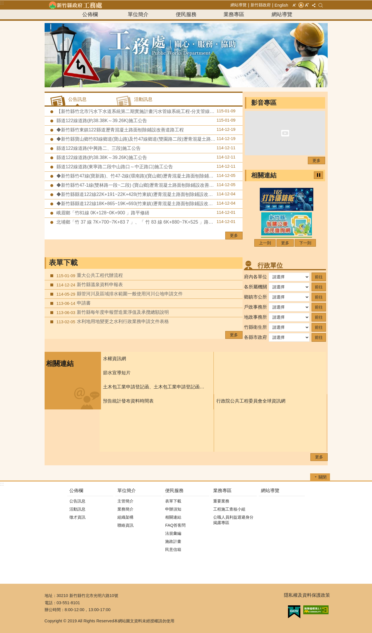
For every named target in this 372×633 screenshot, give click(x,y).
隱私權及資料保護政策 (307, 595)
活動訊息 (77, 509)
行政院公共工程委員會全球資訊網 (250, 400)
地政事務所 (255, 317)
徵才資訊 (77, 517)
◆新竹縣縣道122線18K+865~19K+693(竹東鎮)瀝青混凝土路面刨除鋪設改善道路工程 (145, 203)
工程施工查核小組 (229, 509)
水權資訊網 (114, 358)
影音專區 (263, 102)
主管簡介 (125, 501)
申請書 (73, 303)
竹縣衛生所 (255, 327)
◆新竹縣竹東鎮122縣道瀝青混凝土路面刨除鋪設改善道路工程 (145, 129)
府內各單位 (255, 276)
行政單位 (270, 265)
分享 (314, 5)
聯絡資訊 (125, 525)
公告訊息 (77, 501)
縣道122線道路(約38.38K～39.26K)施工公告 (145, 120)
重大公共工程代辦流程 (89, 275)
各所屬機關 (255, 286)
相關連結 (263, 175)
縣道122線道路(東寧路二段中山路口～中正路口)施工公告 (145, 166)
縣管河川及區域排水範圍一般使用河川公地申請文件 (119, 293)
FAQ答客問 (175, 525)
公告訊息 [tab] (77, 99)
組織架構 (125, 517)
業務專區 (234, 14)
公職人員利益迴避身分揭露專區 (233, 520)
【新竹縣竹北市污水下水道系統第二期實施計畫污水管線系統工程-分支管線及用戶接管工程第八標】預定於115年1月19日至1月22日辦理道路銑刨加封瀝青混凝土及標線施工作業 (149, 111)
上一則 (265, 243)
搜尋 (320, 5)
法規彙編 (173, 533)
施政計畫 (173, 541)
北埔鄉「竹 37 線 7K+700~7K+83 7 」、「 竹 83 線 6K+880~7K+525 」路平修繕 (145, 221)
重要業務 (221, 501)
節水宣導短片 (117, 372)
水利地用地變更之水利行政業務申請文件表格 (112, 321)
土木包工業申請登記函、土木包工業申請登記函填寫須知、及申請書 (155, 386)
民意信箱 (173, 549)
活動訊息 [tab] (143, 99)
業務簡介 (125, 509)
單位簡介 (138, 14)
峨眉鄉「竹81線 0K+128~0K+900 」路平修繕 (145, 212)
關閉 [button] (322, 477)
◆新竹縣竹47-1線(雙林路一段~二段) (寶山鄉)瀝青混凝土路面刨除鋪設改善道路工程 (145, 185)
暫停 (318, 175)
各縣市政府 (255, 337)
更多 (234, 235)
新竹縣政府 (261, 5)
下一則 (305, 243)
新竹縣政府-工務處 (75, 5)
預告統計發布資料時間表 (128, 400)
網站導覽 (238, 5)
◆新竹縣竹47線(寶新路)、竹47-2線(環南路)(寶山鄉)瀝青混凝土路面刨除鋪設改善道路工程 (148, 175)
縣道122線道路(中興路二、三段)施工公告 (145, 148)
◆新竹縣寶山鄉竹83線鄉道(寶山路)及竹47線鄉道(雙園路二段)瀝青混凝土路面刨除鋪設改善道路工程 (149, 138)
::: (2, 2)
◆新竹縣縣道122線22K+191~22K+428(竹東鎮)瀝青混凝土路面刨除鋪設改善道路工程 (145, 194)
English (281, 5)
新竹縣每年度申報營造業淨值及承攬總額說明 (112, 312)
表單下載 (63, 263)
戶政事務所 (255, 307)
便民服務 (186, 14)
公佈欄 (90, 14)
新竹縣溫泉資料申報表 (89, 284)
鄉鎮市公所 (255, 296)
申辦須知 (173, 509)
